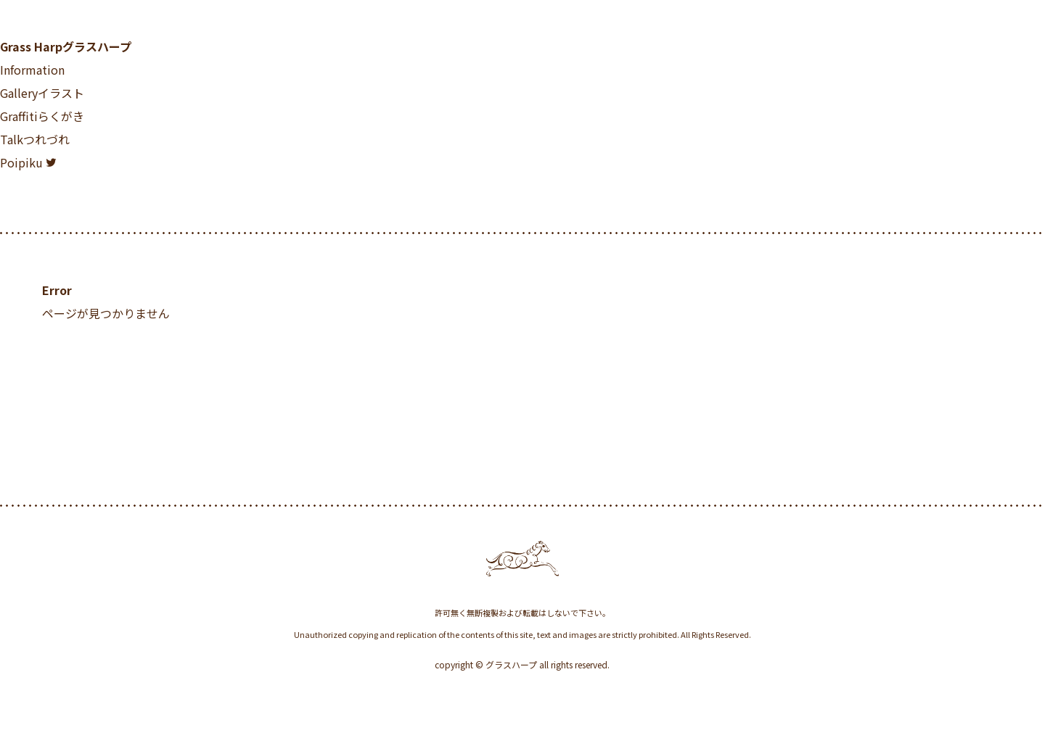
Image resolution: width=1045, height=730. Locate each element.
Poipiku (21, 162)
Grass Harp (65, 46)
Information (32, 69)
